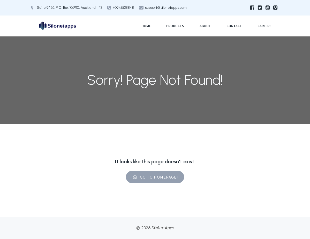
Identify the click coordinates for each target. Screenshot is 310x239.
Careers (264, 26)
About (205, 26)
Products (175, 26)
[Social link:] (252, 8)
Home (146, 26)
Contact (234, 26)
